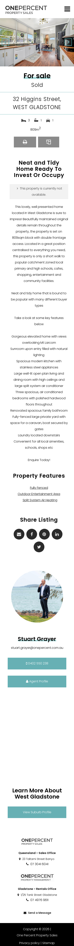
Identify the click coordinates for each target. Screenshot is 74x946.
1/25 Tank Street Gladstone (37, 895)
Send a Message (37, 913)
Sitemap (48, 943)
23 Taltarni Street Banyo (36, 859)
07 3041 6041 (37, 864)
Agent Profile (37, 681)
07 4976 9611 (37, 900)
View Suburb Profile (37, 812)
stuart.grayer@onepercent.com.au (37, 648)
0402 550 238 (37, 663)
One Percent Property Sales (37, 935)
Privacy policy (29, 943)
